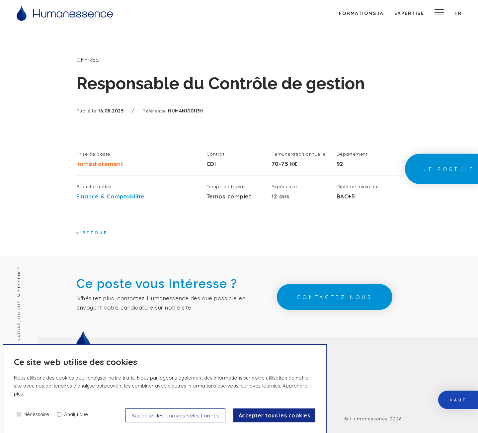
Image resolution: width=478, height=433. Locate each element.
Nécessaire (36, 414)
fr (457, 13)
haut (458, 399)
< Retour (92, 232)
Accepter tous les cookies (274, 415)
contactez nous (335, 297)
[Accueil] (65, 13)
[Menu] (439, 13)
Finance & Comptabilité (110, 196)
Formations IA (361, 13)
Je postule (449, 169)
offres (88, 59)
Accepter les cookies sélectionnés (175, 415)
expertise (409, 13)
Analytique (76, 414)
